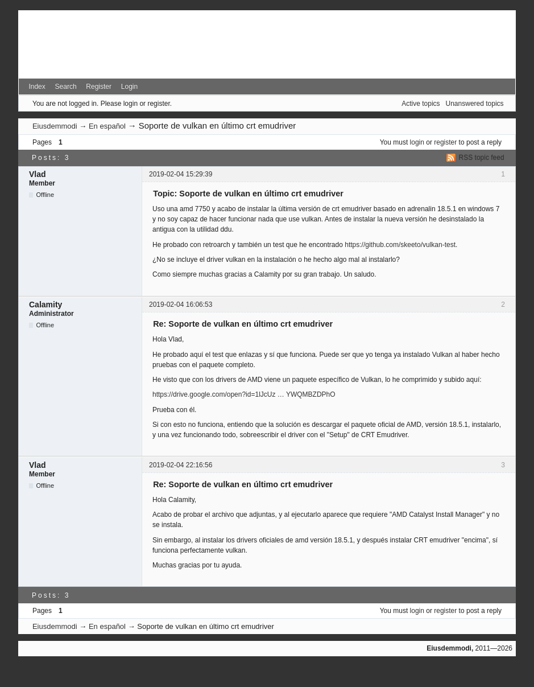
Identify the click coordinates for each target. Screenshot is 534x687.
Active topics (420, 104)
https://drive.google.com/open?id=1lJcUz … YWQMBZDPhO (244, 394)
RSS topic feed (481, 158)
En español (107, 126)
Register (98, 86)
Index (36, 86)
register (445, 142)
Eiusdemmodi (54, 126)
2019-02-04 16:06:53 (180, 304)
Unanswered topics (475, 104)
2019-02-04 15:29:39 (180, 174)
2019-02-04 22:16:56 (180, 465)
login (417, 142)
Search (66, 86)
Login (129, 86)
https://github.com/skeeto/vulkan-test (400, 245)
